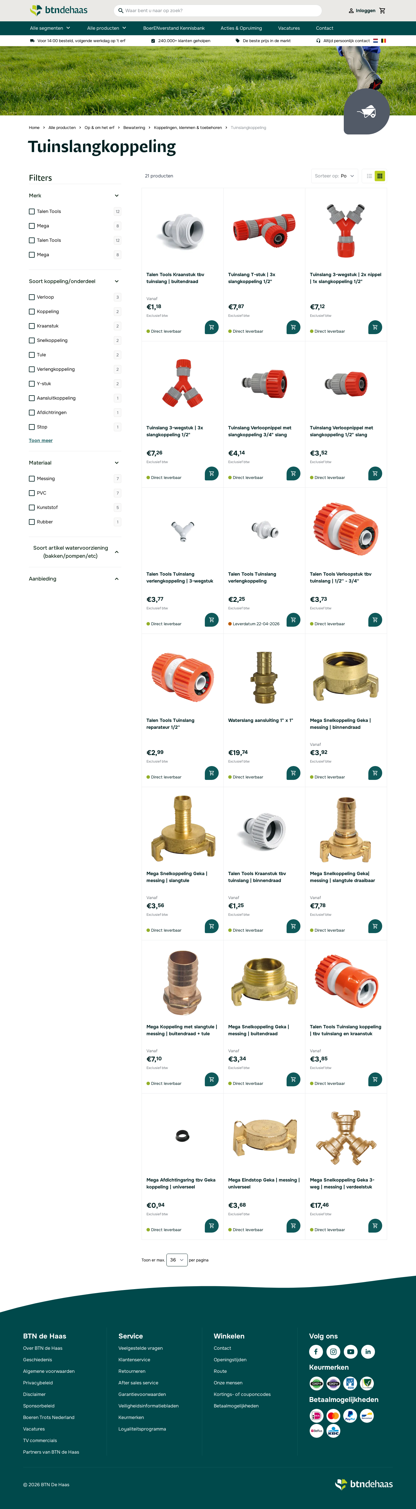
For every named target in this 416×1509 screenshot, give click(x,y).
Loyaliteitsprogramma (142, 1429)
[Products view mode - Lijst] (369, 176)
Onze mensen (228, 1383)
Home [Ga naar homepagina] (34, 127)
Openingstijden (230, 1360)
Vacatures (289, 28)
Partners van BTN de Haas (51, 1452)
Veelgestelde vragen (140, 1348)
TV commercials (40, 1440)
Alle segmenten (50, 28)
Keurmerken (131, 1417)
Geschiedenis (37, 1360)
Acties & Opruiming (241, 28)
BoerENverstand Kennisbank (174, 28)
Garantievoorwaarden (142, 1394)
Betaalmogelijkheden (236, 1406)
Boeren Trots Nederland (49, 1417)
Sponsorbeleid (39, 1406)
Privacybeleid (38, 1383)
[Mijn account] (362, 10)
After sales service (138, 1383)
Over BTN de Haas (42, 1348)
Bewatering (134, 127)
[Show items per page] (177, 1260)
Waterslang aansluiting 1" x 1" (260, 720)
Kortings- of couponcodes (242, 1394)
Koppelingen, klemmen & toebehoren (188, 127)
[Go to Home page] (59, 10)
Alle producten (107, 28)
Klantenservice (134, 1360)
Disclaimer (34, 1394)
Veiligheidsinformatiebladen (148, 1406)
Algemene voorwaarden (49, 1371)
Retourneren (131, 1371)
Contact (324, 28)
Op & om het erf (99, 127)
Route (220, 1371)
